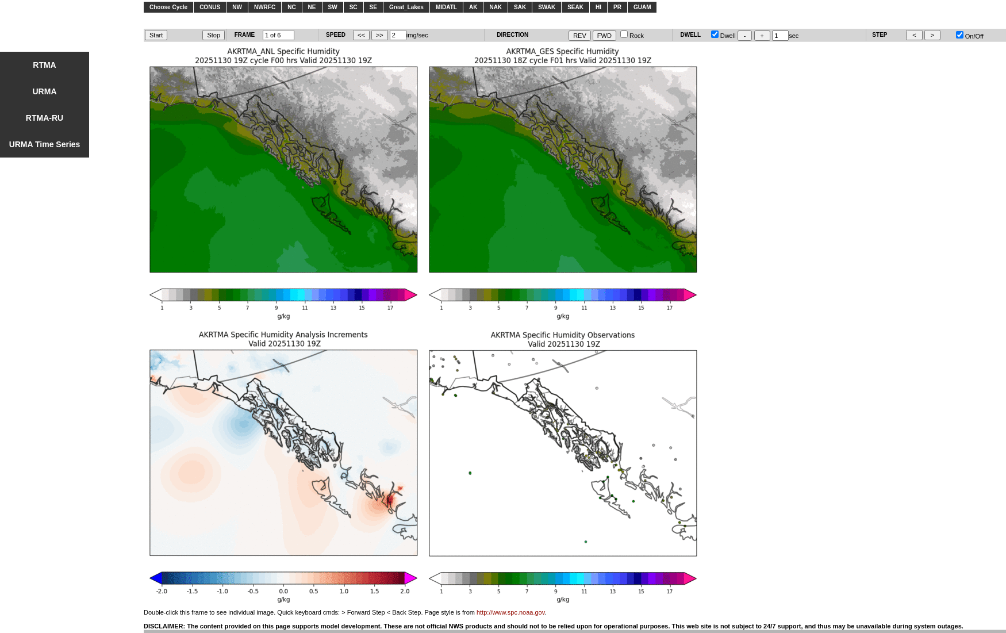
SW (332, 7)
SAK (520, 7)
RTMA (44, 65)
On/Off (970, 36)
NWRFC (264, 7)
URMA (45, 91)
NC (291, 7)
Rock (632, 35)
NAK (495, 7)
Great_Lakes (406, 7)
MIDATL (446, 7)
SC (354, 7)
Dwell (723, 35)
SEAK (575, 7)
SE (373, 7)
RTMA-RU (44, 117)
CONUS (209, 7)
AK (473, 7)
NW (237, 7)
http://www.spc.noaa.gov (510, 612)
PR (617, 7)
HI (598, 7)
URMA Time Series (44, 144)
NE (312, 7)
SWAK (546, 7)
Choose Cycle (168, 7)
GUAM (642, 7)
